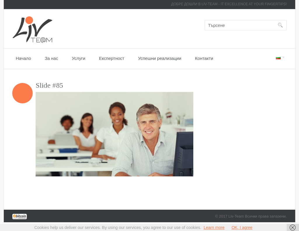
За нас (51, 58)
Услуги (78, 58)
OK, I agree (242, 227)
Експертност (111, 58)
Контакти (204, 58)
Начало (23, 58)
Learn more (214, 227)
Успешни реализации (159, 58)
